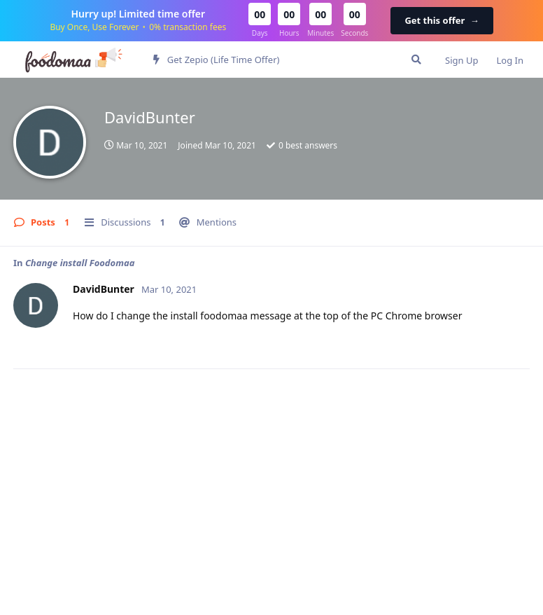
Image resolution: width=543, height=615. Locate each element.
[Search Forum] (416, 59)
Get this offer (441, 20)
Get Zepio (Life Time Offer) (216, 59)
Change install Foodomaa (79, 262)
